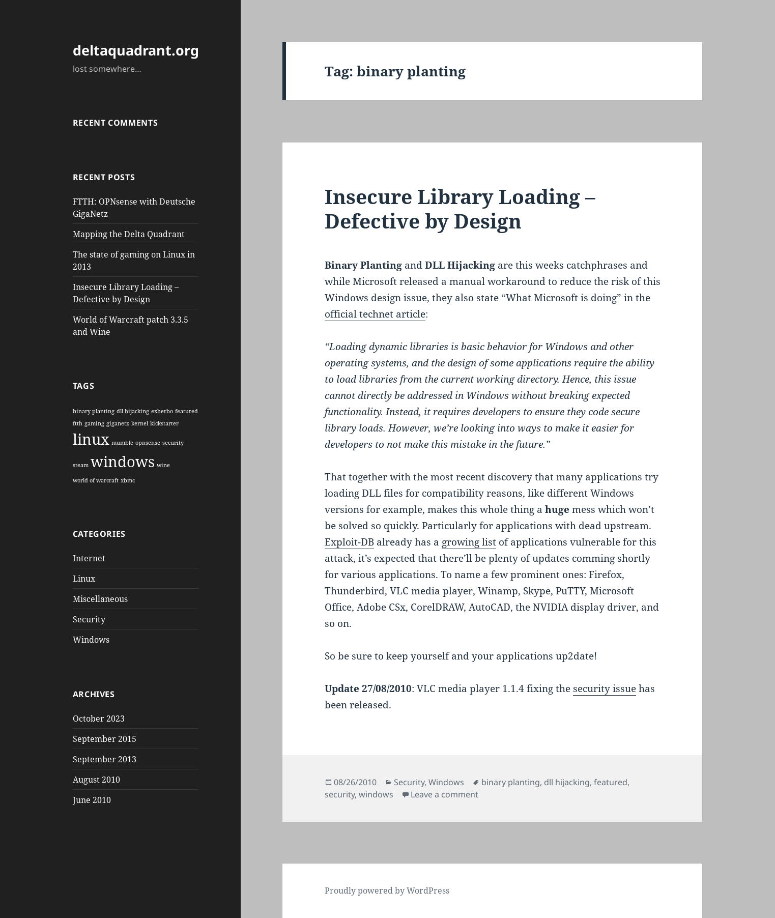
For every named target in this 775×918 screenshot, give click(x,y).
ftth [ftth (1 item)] (77, 423)
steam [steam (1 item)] (81, 465)
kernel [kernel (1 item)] (139, 423)
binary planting (510, 782)
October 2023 (99, 718)
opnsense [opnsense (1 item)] (147, 442)
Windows (91, 639)
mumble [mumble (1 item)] (122, 442)
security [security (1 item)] (173, 442)
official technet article (375, 314)
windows (376, 794)
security (340, 794)
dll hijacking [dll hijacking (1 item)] (133, 411)
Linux (84, 578)
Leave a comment (444, 794)
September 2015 (104, 738)
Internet (89, 558)
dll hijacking (567, 782)
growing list (469, 542)
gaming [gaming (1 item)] (94, 423)
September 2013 (104, 759)
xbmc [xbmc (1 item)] (128, 480)
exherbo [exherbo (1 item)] (162, 411)
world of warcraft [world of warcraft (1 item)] (96, 480)
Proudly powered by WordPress (387, 890)
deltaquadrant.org (136, 50)
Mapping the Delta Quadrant (129, 234)
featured (610, 782)
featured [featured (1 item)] (186, 411)
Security (89, 619)
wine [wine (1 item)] (163, 465)
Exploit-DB (349, 542)
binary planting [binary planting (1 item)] (93, 411)
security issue (604, 688)
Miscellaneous (100, 599)
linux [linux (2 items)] (91, 439)
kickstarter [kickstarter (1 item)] (164, 423)
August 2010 (96, 779)
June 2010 (92, 800)
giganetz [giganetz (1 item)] (117, 423)
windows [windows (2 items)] (123, 461)
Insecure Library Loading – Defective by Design (460, 208)
